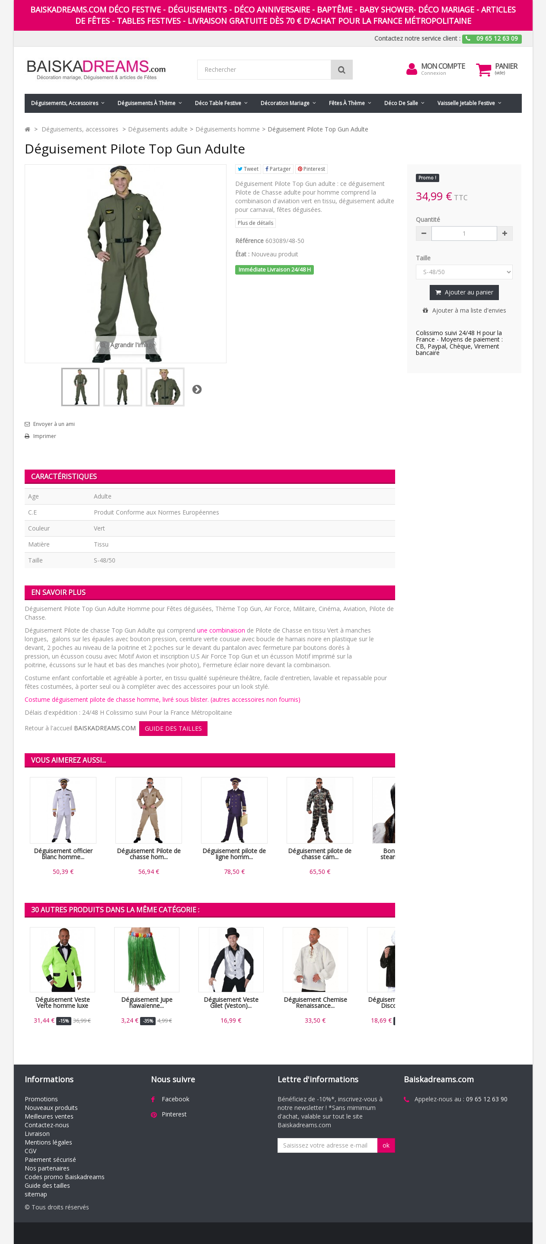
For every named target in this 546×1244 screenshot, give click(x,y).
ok (386, 1145)
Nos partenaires (47, 1168)
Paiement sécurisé (50, 1159)
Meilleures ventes (49, 1116)
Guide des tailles (47, 1185)
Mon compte (443, 66)
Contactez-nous (47, 1125)
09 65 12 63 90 (487, 1099)
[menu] (411, 69)
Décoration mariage (285, 103)
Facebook (175, 1099)
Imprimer (44, 436)
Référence (249, 241)
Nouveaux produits (51, 1107)
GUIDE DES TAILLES (173, 728)
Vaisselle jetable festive (466, 103)
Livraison (37, 1133)
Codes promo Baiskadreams (65, 1177)
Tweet (248, 169)
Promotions (41, 1099)
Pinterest (311, 169)
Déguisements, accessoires (64, 103)
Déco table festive (218, 103)
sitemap (36, 1194)
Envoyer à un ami (54, 424)
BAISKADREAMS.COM (105, 728)
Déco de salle (401, 103)
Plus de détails (255, 223)
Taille (424, 258)
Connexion (433, 73)
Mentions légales (48, 1142)
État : (242, 254)
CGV (30, 1151)
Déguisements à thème (147, 103)
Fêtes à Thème (347, 103)
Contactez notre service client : (417, 38)
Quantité (428, 219)
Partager (278, 169)
